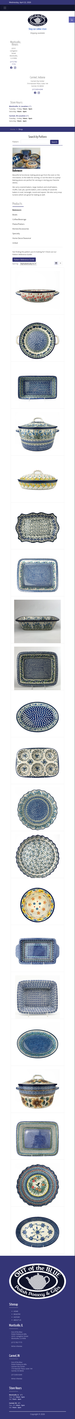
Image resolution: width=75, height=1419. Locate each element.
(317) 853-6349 (37, 89)
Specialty (16, 233)
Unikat (15, 243)
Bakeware (17, 170)
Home (12, 129)
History (17, 1317)
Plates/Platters (18, 224)
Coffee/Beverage (19, 219)
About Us (17, 1320)
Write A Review (16, 1346)
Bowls (14, 214)
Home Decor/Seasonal (21, 238)
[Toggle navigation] (5, 8)
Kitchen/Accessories (20, 229)
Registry (17, 1314)
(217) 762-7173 (16, 1342)
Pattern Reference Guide (24, 259)
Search (54, 142)
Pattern (15, 142)
